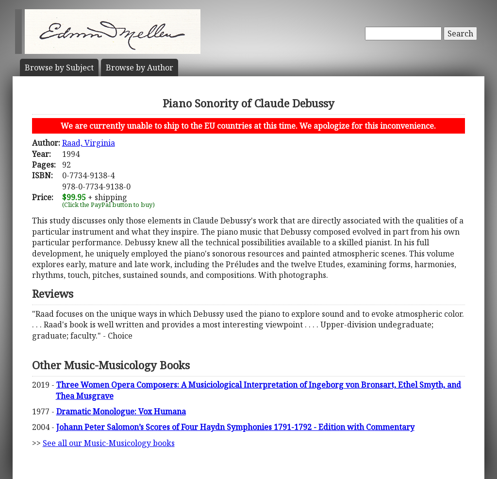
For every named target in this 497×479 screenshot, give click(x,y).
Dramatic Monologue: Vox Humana (121, 411)
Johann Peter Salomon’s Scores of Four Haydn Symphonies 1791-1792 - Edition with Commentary (235, 427)
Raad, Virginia (88, 142)
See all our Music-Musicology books (109, 443)
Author (139, 67)
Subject (59, 67)
